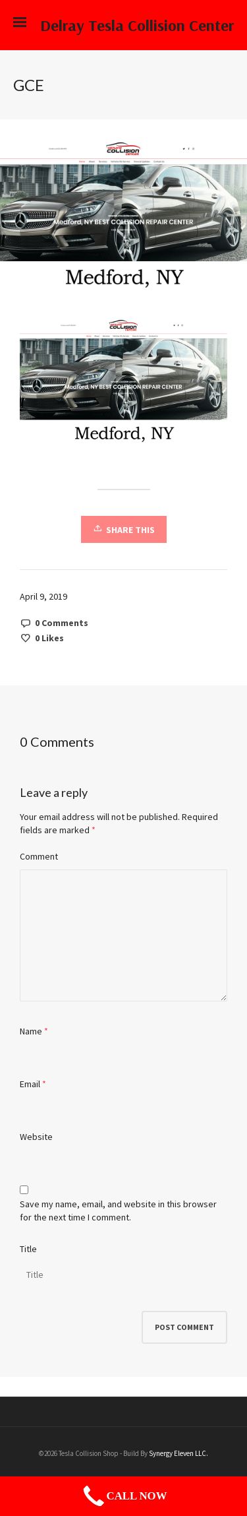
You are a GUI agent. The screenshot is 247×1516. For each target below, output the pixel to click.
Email (30, 1084)
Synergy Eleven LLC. (178, 1453)
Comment (39, 856)
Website (36, 1137)
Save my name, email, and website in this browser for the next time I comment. (118, 1210)
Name (31, 1031)
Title (28, 1249)
